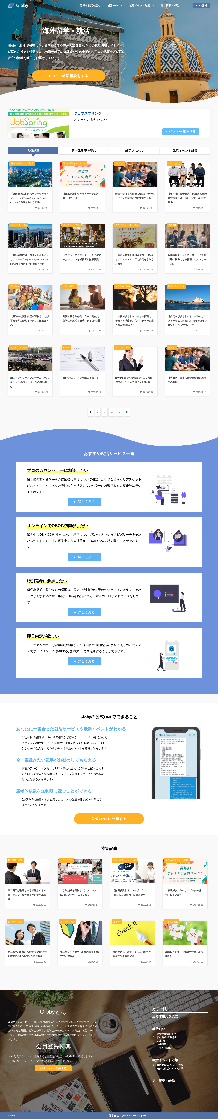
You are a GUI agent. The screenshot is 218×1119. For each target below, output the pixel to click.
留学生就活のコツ (166, 1034)
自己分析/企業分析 (167, 1037)
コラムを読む (164, 1047)
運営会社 (114, 1115)
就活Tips (113, 5)
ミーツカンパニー (39, 645)
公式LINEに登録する (109, 819)
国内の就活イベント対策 (170, 1065)
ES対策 (161, 1040)
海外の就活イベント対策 (170, 1068)
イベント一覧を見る (181, 131)
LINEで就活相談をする (68, 76)
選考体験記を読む (90, 5)
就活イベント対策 (139, 5)
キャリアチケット (129, 479)
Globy (11, 1115)
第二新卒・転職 (170, 5)
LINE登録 (201, 5)
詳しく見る (86, 502)
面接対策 (161, 1044)
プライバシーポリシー (134, 1115)
